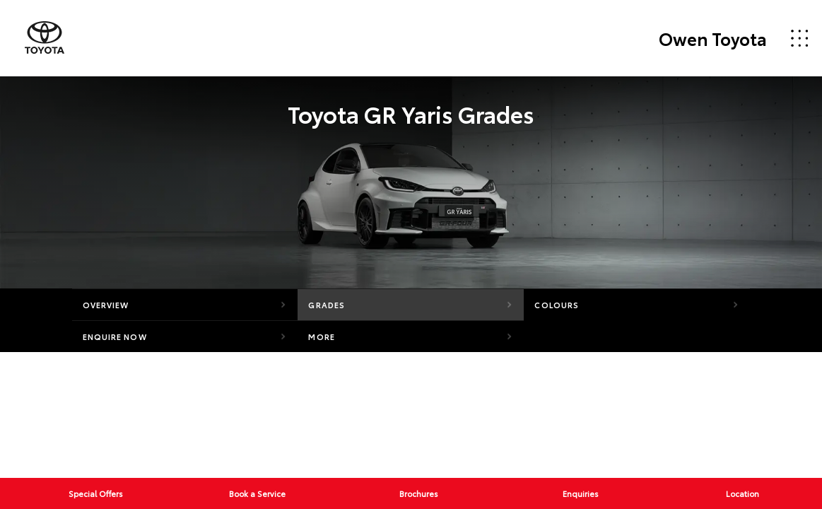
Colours (556, 304)
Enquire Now (115, 336)
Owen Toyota (713, 38)
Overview (106, 304)
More (321, 336)
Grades (326, 304)
